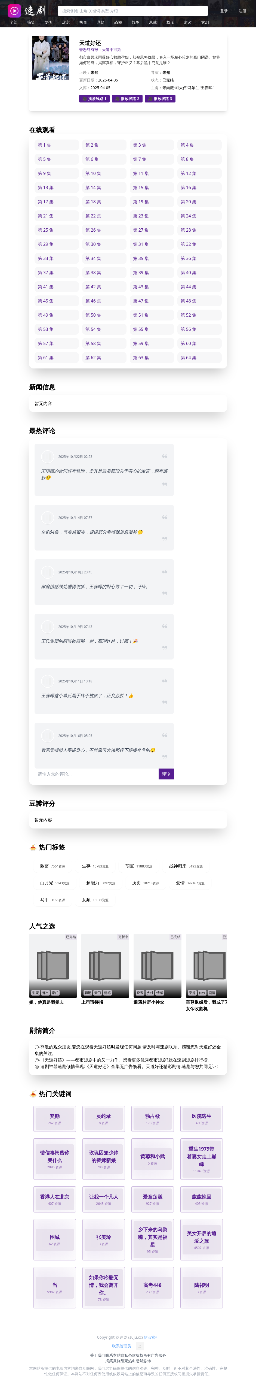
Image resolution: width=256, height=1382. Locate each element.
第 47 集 (141, 301)
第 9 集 (44, 173)
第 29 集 (46, 244)
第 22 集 (93, 216)
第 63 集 (141, 358)
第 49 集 (46, 315)
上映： (85, 72)
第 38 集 (93, 273)
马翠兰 (193, 87)
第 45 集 (46, 301)
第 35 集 (141, 258)
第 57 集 (46, 343)
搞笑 (31, 22)
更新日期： (88, 80)
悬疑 (100, 22)
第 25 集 (46, 230)
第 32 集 (189, 244)
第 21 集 (46, 216)
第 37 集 (46, 273)
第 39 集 (141, 273)
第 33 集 (46, 258)
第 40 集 (189, 273)
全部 (13, 22)
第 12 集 (189, 173)
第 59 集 (141, 343)
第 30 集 (93, 244)
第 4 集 (187, 145)
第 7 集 (139, 159)
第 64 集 (189, 358)
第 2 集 (92, 145)
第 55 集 (141, 329)
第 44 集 (189, 287)
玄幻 (205, 22)
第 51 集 (141, 315)
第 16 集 (189, 187)
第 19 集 (141, 202)
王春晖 (206, 87)
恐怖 (118, 22)
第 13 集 (46, 187)
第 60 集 (189, 343)
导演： (156, 72)
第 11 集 (141, 173)
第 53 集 (46, 329)
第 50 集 (93, 315)
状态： (156, 80)
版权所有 (143, 1355)
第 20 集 (189, 202)
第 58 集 (93, 343)
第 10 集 (93, 173)
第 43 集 (141, 287)
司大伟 (181, 87)
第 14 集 (93, 187)
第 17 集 (46, 202)
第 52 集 (189, 315)
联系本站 (113, 1355)
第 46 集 (93, 301)
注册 (242, 10)
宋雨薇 (168, 87)
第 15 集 (141, 187)
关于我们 (97, 1355)
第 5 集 (44, 159)
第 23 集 (141, 216)
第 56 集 (189, 329)
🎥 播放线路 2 (127, 98)
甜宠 (66, 22)
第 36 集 (189, 258)
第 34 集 (93, 258)
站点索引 (151, 1337)
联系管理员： (128, 1346)
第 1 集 (44, 145)
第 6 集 (92, 159)
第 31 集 (141, 244)
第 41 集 (46, 287)
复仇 (48, 22)
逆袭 (188, 22)
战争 (135, 22)
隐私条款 (128, 1355)
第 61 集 (46, 358)
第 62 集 (93, 358)
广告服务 (158, 1355)
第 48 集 (189, 301)
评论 (166, 774)
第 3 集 (139, 145)
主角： (156, 87)
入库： (85, 87)
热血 (83, 22)
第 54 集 (93, 329)
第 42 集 (93, 287)
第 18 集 (93, 202)
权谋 (170, 22)
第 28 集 (189, 230)
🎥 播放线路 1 (94, 98)
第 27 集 (141, 230)
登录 (224, 10)
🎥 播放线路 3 (160, 98)
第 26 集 (93, 230)
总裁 (153, 22)
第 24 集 (189, 216)
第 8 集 (187, 159)
